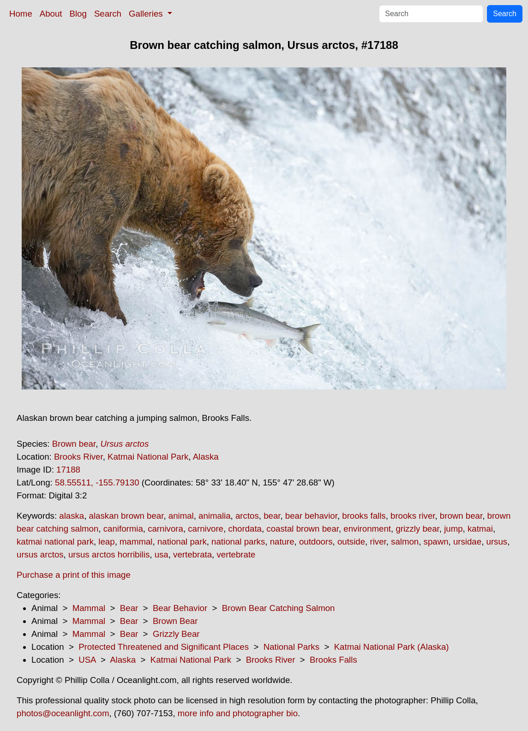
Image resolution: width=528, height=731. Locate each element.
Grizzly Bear (176, 634)
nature (282, 541)
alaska (71, 516)
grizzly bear (417, 528)
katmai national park (55, 541)
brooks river (412, 516)
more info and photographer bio (238, 713)
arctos (247, 516)
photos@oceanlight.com (63, 713)
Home (20, 13)
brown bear (461, 516)
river (378, 541)
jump (453, 528)
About (51, 13)
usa (161, 554)
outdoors (316, 541)
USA (87, 660)
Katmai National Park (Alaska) (391, 647)
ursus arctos (40, 554)
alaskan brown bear (126, 516)
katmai (480, 528)
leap (106, 541)
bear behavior (311, 516)
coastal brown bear (302, 528)
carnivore (205, 528)
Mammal (89, 608)
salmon (405, 541)
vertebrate (235, 554)
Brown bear (74, 444)
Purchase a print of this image (74, 575)
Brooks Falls (333, 660)
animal (181, 516)
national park (182, 541)
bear (272, 516)
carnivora (165, 528)
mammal (136, 541)
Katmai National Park (148, 456)
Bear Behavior (180, 608)
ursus (497, 541)
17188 (68, 469)
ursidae (467, 541)
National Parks (291, 647)
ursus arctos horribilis (109, 554)
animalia (214, 516)
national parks (238, 541)
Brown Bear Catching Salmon (278, 608)
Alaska (206, 456)
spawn (436, 541)
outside (351, 541)
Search (107, 13)
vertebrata (192, 554)
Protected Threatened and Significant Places (163, 647)
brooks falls (363, 516)
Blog (78, 13)
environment (367, 528)
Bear (129, 608)
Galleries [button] (147, 13)
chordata (245, 528)
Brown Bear (175, 621)
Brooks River (78, 456)
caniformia (123, 528)
